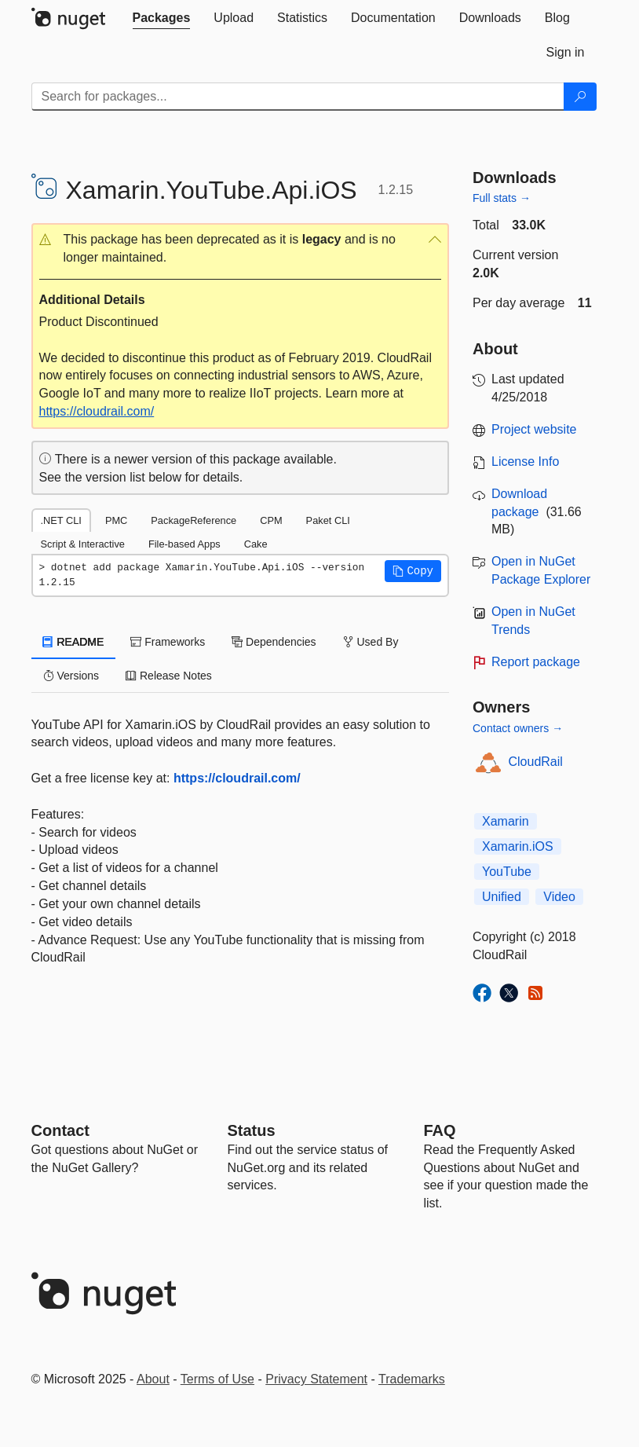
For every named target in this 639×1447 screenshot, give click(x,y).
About (153, 1379)
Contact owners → (518, 728)
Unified (501, 896)
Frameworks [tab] (167, 642)
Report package (535, 662)
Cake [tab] (256, 544)
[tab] (162, 18)
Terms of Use (217, 1379)
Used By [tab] (371, 642)
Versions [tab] (71, 675)
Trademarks (411, 1379)
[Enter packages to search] (297, 96)
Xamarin (505, 821)
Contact (60, 1130)
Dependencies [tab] (274, 642)
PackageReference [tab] (193, 520)
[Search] (580, 96)
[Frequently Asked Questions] (440, 1130)
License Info (525, 461)
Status (252, 1130)
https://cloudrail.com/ (97, 411)
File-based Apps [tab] (184, 544)
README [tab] (73, 642)
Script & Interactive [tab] (83, 544)
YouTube (506, 871)
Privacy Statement (316, 1379)
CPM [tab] (271, 520)
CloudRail (536, 761)
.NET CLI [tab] (61, 520)
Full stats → (502, 198)
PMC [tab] (116, 520)
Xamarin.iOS (517, 846)
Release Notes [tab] (169, 675)
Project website (534, 429)
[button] (240, 249)
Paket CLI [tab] (328, 520)
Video (559, 896)
